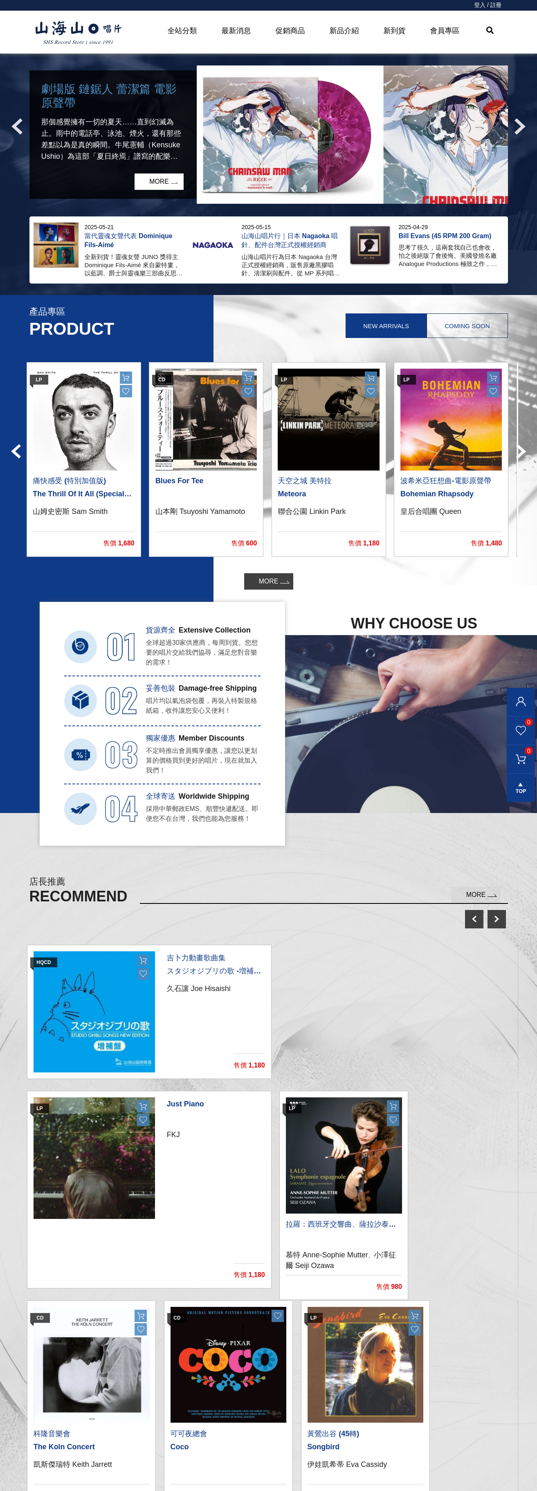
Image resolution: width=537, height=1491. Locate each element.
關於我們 (392, 1389)
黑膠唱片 (166, 1389)
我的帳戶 (279, 1389)
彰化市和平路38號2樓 (414, 1406)
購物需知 (279, 1438)
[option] (268, 134)
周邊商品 (166, 1454)
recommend (175, 1471)
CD (158, 1405)
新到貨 (395, 31)
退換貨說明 (282, 1471)
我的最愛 (519, 722)
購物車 (519, 751)
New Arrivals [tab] (385, 325)
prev (474, 919)
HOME (78, 33)
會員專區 (445, 31)
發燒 (159, 1422)
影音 (159, 1438)
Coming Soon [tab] (466, 325)
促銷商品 (290, 31)
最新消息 (236, 31)
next (497, 919)
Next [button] (520, 126)
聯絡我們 (279, 1405)
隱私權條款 (282, 1454)
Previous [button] (17, 126)
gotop (520, 789)
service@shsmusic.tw (424, 1422)
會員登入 (520, 702)
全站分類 (182, 31)
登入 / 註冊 (488, 5)
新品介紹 (344, 31)
